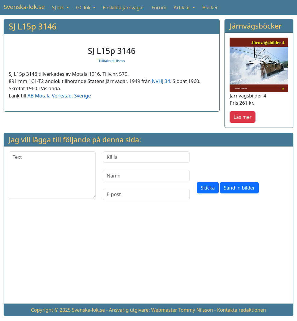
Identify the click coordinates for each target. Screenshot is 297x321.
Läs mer (243, 117)
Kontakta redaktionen (241, 310)
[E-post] (146, 194)
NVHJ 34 (161, 81)
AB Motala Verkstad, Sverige (59, 95)
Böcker (210, 7)
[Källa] (146, 157)
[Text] (52, 175)
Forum (159, 7)
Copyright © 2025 (51, 310)
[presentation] (242, 163)
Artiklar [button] (182, 7)
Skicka (208, 187)
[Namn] (146, 175)
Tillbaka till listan (112, 60)
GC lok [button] (84, 7)
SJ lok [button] (58, 7)
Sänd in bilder (239, 187)
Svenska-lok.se (24, 7)
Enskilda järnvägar (123, 7)
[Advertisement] (148, 257)
